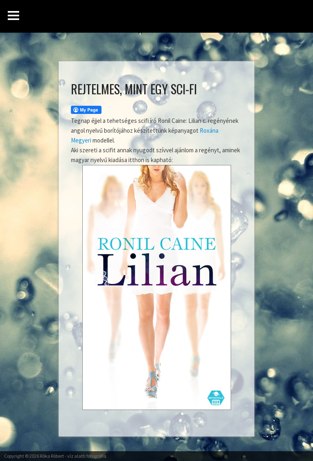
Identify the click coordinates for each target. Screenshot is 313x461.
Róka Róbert (52, 456)
